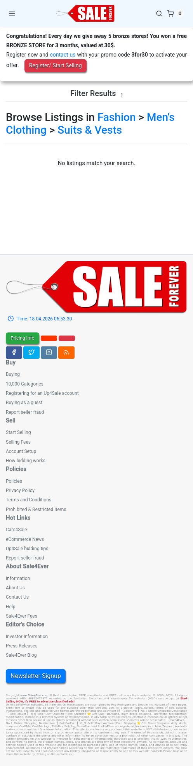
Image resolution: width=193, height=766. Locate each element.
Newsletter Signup (35, 676)
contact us (62, 55)
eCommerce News (25, 539)
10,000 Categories (24, 384)
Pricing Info (22, 338)
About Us (15, 587)
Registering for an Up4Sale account (42, 393)
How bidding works (25, 460)
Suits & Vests (89, 130)
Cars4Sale (16, 529)
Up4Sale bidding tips (27, 548)
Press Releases (22, 646)
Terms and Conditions (28, 500)
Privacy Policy (20, 490)
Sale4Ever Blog (21, 655)
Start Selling (18, 432)
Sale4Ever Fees (21, 616)
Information (18, 578)
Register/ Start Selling (55, 65)
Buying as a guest (24, 402)
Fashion (116, 117)
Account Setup (21, 451)
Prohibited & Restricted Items (36, 509)
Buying (13, 374)
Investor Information (27, 636)
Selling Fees (18, 442)
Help (11, 606)
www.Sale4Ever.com (34, 695)
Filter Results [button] (96, 93)
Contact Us (17, 597)
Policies (14, 481)
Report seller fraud (25, 412)
